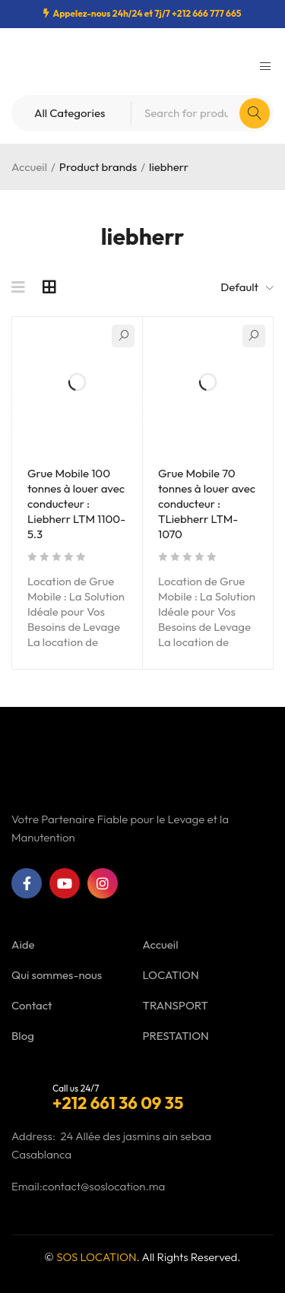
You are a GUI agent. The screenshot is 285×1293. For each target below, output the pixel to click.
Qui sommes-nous (56, 975)
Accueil (29, 167)
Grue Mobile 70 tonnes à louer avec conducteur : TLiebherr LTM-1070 (206, 503)
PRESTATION (176, 1035)
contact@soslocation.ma (104, 1186)
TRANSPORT (175, 1005)
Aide (23, 944)
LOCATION (171, 975)
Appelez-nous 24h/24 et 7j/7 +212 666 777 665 (146, 13)
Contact (31, 1005)
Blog (22, 1035)
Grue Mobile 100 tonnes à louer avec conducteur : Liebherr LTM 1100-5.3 (76, 503)
